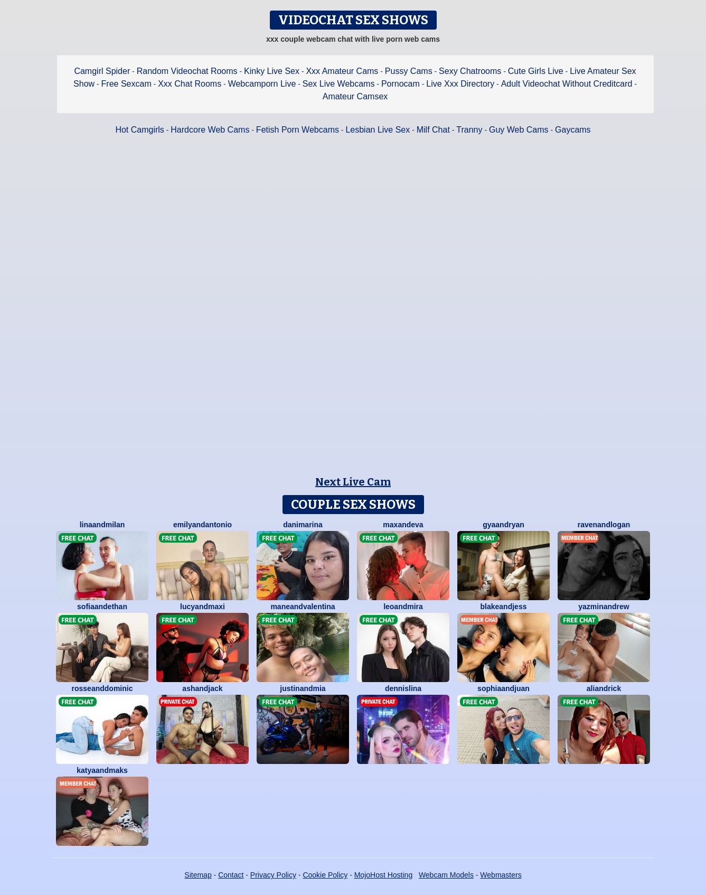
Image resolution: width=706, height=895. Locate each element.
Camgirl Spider (102, 71)
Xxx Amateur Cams (342, 71)
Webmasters (500, 875)
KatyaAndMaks (102, 770)
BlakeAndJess (504, 606)
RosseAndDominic (102, 688)
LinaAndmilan (102, 524)
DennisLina (403, 688)
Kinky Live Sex (271, 71)
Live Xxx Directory (460, 83)
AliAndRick (604, 688)
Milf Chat (433, 129)
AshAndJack (202, 688)
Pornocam (400, 83)
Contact (230, 875)
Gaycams (573, 129)
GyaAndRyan (503, 524)
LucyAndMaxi (202, 606)
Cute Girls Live (535, 71)
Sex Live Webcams (339, 83)
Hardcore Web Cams (210, 129)
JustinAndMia (302, 688)
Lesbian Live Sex (377, 129)
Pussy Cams (408, 71)
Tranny (469, 129)
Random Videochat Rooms (187, 71)
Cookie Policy (325, 875)
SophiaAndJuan (503, 688)
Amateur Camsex (355, 96)
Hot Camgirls (139, 129)
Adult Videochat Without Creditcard (567, 83)
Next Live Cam (353, 482)
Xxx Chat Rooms (189, 83)
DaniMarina (303, 524)
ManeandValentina (302, 606)
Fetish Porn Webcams (297, 129)
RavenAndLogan (604, 524)
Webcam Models (446, 875)
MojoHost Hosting (383, 875)
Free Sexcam (126, 83)
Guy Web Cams (519, 129)
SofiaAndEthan (102, 606)
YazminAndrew (603, 606)
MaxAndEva (403, 524)
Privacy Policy (273, 875)
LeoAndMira (403, 606)
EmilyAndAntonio (202, 524)
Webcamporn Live (262, 83)
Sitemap (197, 875)
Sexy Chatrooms (470, 71)
